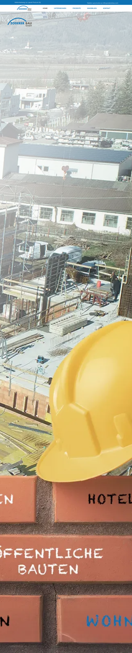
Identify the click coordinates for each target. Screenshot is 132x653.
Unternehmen (60, 8)
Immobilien (92, 8)
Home (45, 8)
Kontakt (106, 8)
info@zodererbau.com (110, 3)
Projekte (77, 8)
